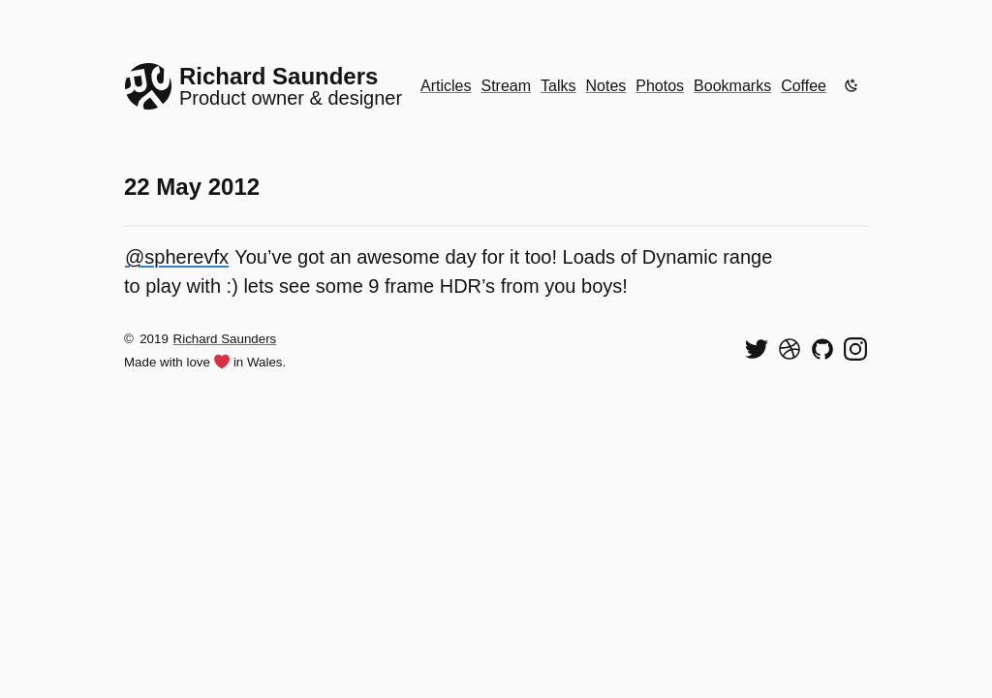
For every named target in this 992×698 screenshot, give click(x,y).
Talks (558, 86)
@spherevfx (177, 257)
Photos (660, 86)
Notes (606, 86)
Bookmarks (732, 86)
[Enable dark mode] (851, 85)
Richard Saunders (225, 339)
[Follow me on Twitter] (756, 349)
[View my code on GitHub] (822, 349)
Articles (445, 86)
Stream (505, 86)
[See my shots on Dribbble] (789, 349)
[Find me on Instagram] (855, 349)
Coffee (803, 86)
